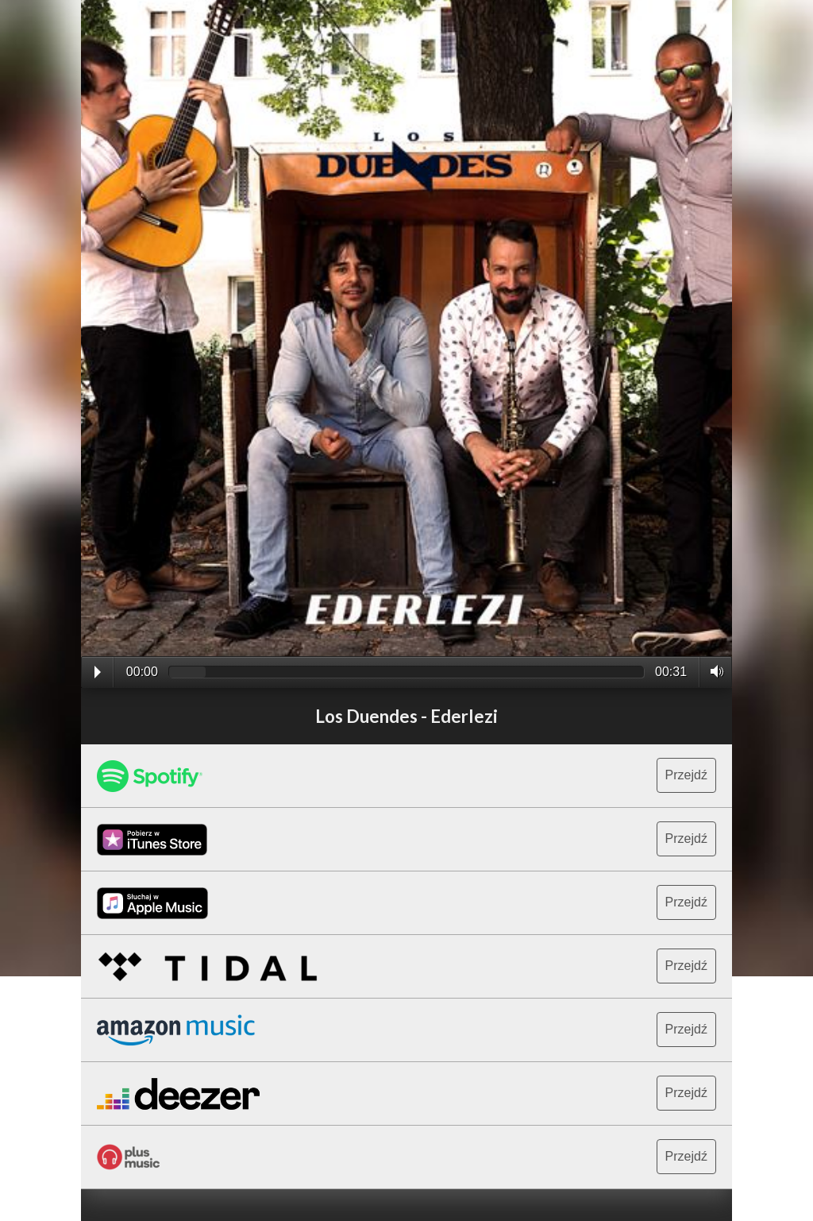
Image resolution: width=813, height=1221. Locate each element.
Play (97, 672)
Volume (713, 671)
